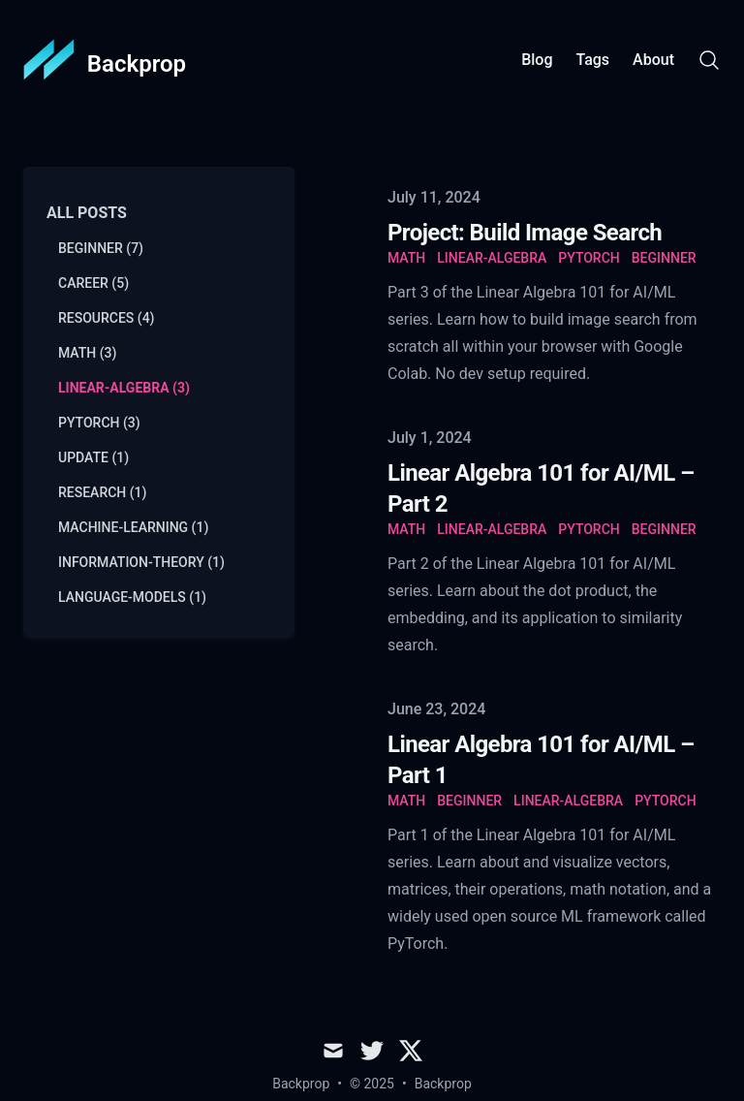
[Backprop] (104, 60)
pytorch (588, 258)
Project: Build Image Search (525, 232)
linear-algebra (491, 258)
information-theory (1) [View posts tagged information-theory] (141, 562)
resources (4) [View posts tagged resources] (106, 318)
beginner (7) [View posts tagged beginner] (100, 248)
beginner (664, 258)
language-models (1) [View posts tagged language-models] (132, 597)
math (406, 258)
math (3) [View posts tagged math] (87, 353)
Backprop (443, 1083)
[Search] (709, 60)
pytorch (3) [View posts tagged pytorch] (99, 422)
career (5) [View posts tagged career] (93, 283)
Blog (536, 59)
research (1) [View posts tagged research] (102, 492)
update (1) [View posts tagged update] (93, 457)
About (653, 59)
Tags (592, 59)
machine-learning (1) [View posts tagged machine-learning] (133, 527)
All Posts (86, 213)
